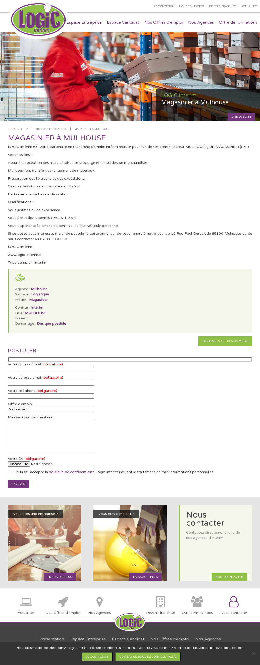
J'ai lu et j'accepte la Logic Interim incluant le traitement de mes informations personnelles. (111, 472)
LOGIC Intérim (18, 129)
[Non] (253, 653)
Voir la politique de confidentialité (148, 656)
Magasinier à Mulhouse (92, 129)
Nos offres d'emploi (51, 129)
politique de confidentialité (72, 472)
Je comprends (97, 656)
